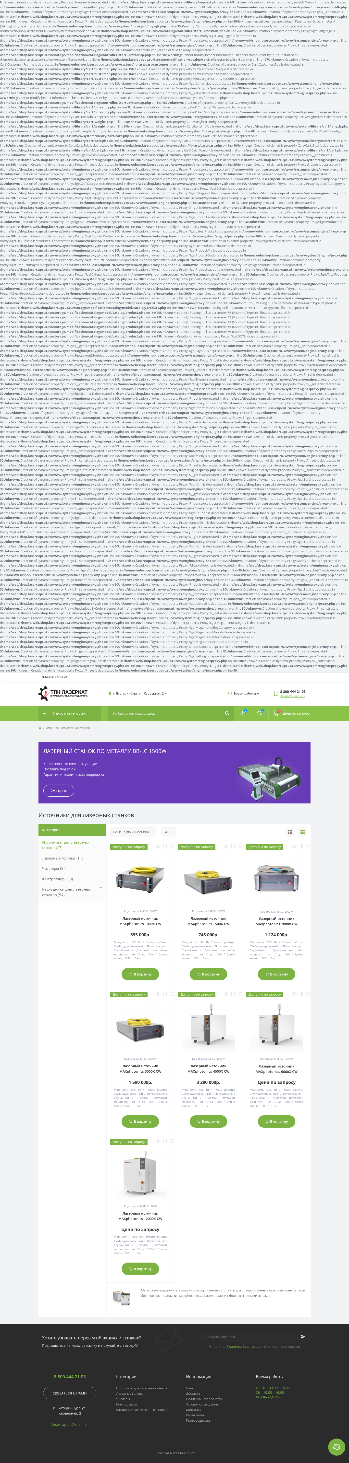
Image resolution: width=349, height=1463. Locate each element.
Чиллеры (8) (53, 868)
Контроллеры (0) (57, 878)
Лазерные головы (129, 1393)
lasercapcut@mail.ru (69, 1424)
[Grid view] (302, 832)
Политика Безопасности (245, 1346)
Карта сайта (195, 1415)
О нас (190, 1388)
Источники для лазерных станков (141, 1388)
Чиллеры (123, 1399)
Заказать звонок (292, 696)
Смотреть (58, 790)
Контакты (193, 1409)
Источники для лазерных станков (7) (65, 845)
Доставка (193, 1393)
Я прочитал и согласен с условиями (254, 1346)
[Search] (227, 713)
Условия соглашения (202, 1404)
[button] (295, 691)
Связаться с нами (70, 1393)
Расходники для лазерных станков (142, 1409)
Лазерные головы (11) (62, 858)
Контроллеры (126, 1404)
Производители (198, 1420)
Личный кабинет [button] (54, 677)
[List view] (290, 832)
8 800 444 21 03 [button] (70, 1377)
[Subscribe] (303, 1337)
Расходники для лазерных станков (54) (66, 892)
